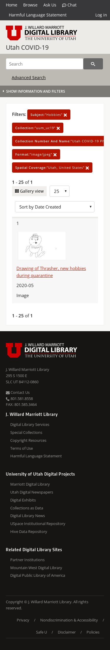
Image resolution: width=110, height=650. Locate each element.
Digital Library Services (29, 424)
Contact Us (18, 392)
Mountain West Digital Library (36, 567)
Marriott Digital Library (30, 484)
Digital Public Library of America (37, 575)
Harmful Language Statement (38, 15)
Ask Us (49, 5)
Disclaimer (67, 632)
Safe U (41, 632)
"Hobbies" (49, 114)
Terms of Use (21, 448)
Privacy (23, 620)
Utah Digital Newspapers (31, 492)
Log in (101, 15)
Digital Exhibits (23, 500)
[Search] (44, 63)
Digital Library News (27, 515)
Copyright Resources (28, 440)
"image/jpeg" (36, 154)
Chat (69, 5)
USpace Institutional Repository (37, 523)
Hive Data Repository (28, 531)
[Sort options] (54, 206)
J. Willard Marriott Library (27, 369)
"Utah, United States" (52, 167)
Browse (30, 5)
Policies (93, 632)
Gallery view (31, 191)
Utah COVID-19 (27, 47)
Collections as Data (26, 508)
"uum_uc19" (37, 128)
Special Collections (26, 432)
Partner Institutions (27, 559)
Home (11, 5)
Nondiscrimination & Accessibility (69, 620)
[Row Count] (60, 191)
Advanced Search (29, 77)
